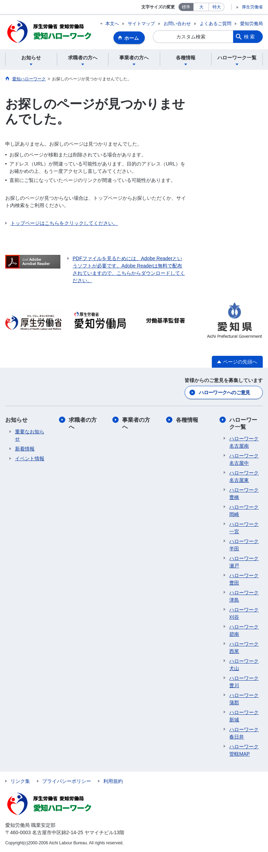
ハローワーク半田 (244, 544)
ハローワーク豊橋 (244, 493)
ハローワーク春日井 (244, 733)
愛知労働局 (251, 23)
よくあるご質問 (215, 23)
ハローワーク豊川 (244, 681)
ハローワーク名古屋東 (244, 476)
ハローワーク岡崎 (244, 510)
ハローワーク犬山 (244, 664)
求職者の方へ (83, 423)
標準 (186, 7)
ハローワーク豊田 (244, 579)
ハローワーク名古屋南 (244, 442)
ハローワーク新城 (244, 716)
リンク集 (20, 781)
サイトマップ (141, 23)
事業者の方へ (136, 423)
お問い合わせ (177, 23)
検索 (250, 36)
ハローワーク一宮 (244, 527)
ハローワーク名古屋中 (244, 459)
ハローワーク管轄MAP (244, 750)
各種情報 (187, 420)
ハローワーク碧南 (244, 630)
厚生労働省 (252, 7)
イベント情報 (29, 458)
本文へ (112, 23)
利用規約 (113, 781)
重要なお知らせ (29, 435)
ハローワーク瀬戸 (244, 562)
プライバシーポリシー (66, 781)
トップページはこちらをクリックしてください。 (64, 223)
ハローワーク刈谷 (244, 613)
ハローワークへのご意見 (224, 392)
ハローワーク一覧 (243, 423)
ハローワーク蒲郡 (244, 698)
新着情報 (25, 448)
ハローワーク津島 (244, 596)
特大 (217, 7)
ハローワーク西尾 (244, 647)
